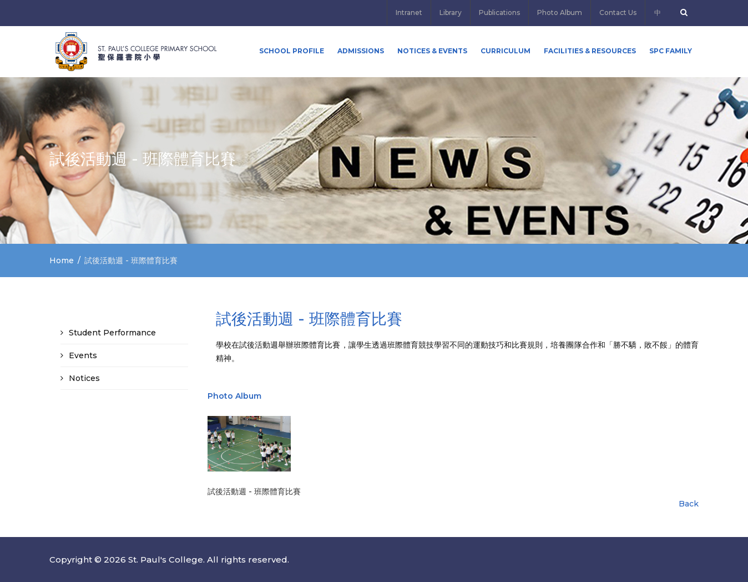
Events (83, 355)
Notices (84, 378)
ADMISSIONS (360, 51)
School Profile (291, 51)
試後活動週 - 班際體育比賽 (254, 491)
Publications (499, 12)
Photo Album (559, 12)
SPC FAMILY (670, 51)
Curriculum (505, 51)
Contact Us (617, 12)
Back (689, 504)
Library (450, 12)
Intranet (409, 12)
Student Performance (112, 333)
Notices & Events (432, 51)
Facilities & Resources (590, 51)
